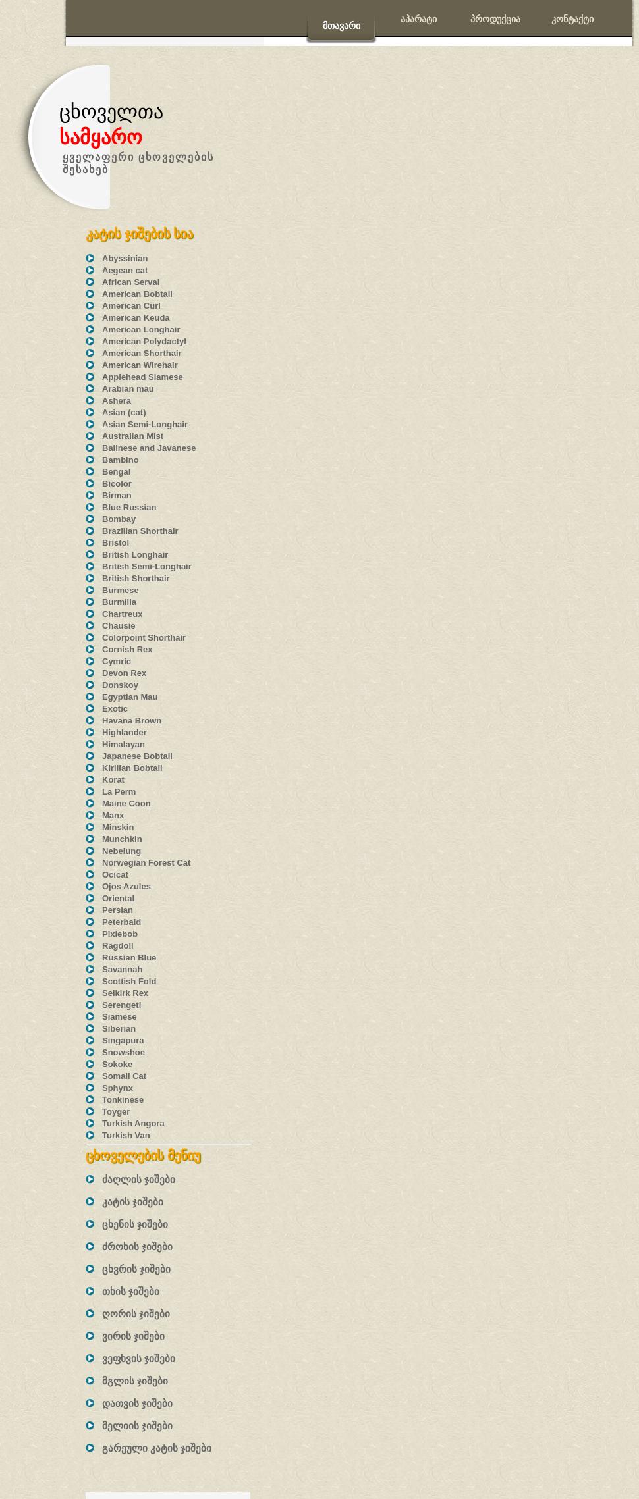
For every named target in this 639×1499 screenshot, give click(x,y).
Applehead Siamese (142, 377)
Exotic (115, 709)
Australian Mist (132, 436)
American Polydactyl (144, 341)
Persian (117, 910)
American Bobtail (137, 294)
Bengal (116, 472)
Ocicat (115, 875)
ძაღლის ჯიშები (138, 1179)
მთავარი (341, 25)
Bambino (120, 460)
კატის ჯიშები (132, 1201)
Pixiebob (120, 934)
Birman (117, 495)
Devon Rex (124, 673)
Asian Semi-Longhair (145, 424)
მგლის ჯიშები (135, 1380)
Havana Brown (131, 720)
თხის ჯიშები (130, 1291)
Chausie (119, 626)
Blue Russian (129, 507)
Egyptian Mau (130, 697)
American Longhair (141, 329)
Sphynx (117, 1088)
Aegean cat (125, 270)
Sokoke (117, 1064)
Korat (113, 780)
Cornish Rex (127, 649)
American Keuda (136, 318)
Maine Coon (126, 803)
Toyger (116, 1112)
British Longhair (135, 555)
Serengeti (121, 1005)
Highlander (124, 732)
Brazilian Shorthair (140, 531)
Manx (113, 815)
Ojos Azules (126, 886)
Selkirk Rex (125, 993)
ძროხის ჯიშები (137, 1246)
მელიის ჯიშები (137, 1425)
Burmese (120, 590)
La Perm (119, 792)
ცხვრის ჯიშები (136, 1269)
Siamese (119, 1017)
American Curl (131, 306)
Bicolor (117, 483)
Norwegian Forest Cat (146, 863)
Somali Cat (124, 1076)
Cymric (116, 661)
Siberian (119, 1029)
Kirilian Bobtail (132, 768)
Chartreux (122, 614)
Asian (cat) (124, 412)
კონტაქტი (572, 19)
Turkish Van (126, 1135)
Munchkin (122, 839)
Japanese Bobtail (137, 756)
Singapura (123, 1040)
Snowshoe (123, 1052)
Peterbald (121, 922)
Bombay (119, 519)
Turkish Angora (133, 1123)
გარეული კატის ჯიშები (156, 1448)
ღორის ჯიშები (136, 1313)
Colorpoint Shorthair (144, 638)
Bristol (115, 543)
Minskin (118, 827)
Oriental (118, 898)
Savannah (122, 969)
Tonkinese (123, 1100)
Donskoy (120, 685)
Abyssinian (125, 258)
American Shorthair (142, 353)
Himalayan (123, 744)
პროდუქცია (495, 19)
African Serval (130, 282)
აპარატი (419, 19)
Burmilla (119, 602)
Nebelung (121, 851)
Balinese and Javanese (149, 448)
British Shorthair (136, 578)
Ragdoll (118, 946)
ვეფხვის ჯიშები (138, 1358)
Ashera (116, 401)
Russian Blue (129, 957)
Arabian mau (128, 389)
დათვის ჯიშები (137, 1403)
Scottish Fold (129, 981)
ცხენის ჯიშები (135, 1224)
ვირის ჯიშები (133, 1336)
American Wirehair (140, 365)
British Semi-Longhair (147, 566)
